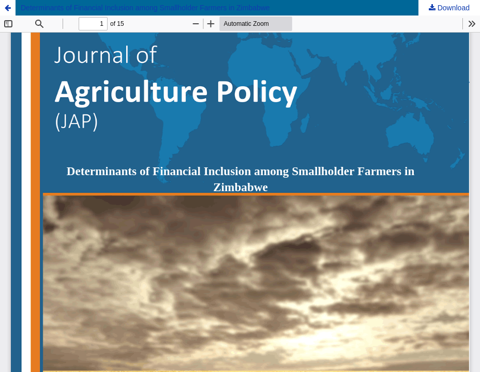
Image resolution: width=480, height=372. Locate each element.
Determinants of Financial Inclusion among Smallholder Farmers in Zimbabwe (145, 8)
